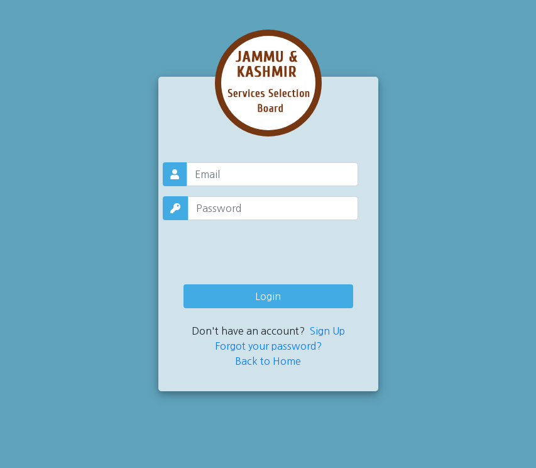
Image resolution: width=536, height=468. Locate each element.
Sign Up (327, 331)
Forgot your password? (268, 346)
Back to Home (268, 361)
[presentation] (268, 249)
